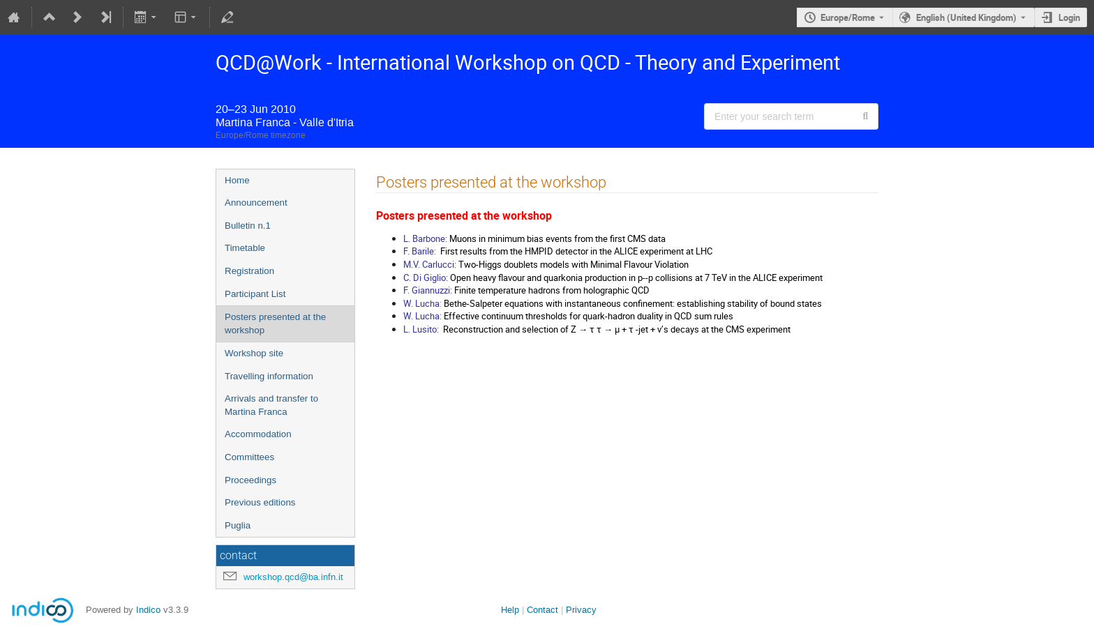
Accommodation (258, 434)
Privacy (581, 610)
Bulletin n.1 (248, 225)
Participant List (255, 294)
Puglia (237, 525)
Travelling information (269, 376)
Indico (148, 610)
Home (237, 180)
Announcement (256, 202)
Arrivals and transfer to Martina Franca (271, 405)
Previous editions (260, 502)
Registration (249, 271)
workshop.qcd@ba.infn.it (293, 577)
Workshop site (254, 353)
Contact (542, 610)
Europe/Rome (847, 17)
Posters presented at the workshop (275, 323)
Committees (249, 457)
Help (510, 610)
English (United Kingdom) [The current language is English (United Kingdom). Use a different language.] (966, 17)
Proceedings (250, 480)
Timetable (245, 248)
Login (1069, 17)
